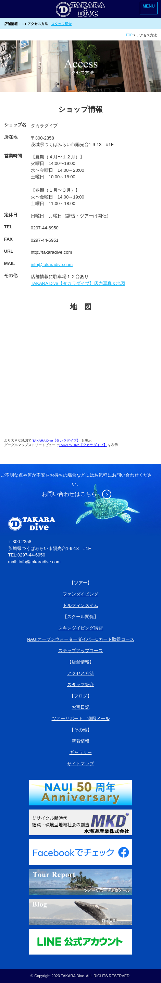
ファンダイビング (80, 594)
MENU (148, 6)
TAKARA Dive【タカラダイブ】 (56, 440)
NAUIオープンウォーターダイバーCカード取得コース (80, 639)
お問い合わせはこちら (76, 494)
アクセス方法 (80, 673)
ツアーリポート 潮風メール (81, 718)
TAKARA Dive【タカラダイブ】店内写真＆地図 (78, 283)
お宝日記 (80, 707)
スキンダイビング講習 (80, 628)
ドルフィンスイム (80, 605)
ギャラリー (81, 752)
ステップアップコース (80, 650)
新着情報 (80, 741)
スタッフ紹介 (61, 24)
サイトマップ (80, 763)
